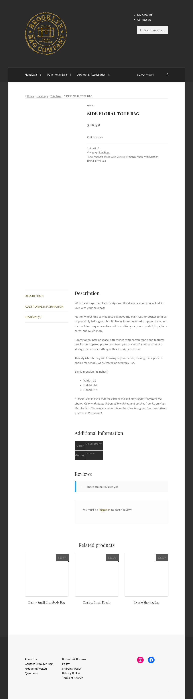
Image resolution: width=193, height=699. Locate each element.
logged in (105, 509)
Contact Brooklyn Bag (39, 663)
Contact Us (144, 19)
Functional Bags (57, 74)
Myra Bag (100, 160)
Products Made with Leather (142, 156)
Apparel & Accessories (91, 74)
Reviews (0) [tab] (33, 317)
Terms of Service (72, 677)
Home (30, 96)
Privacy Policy (71, 673)
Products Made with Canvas (109, 156)
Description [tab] (34, 295)
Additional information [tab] (44, 306)
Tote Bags (55, 96)
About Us (31, 659)
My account (144, 14)
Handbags (31, 74)
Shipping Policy (71, 668)
